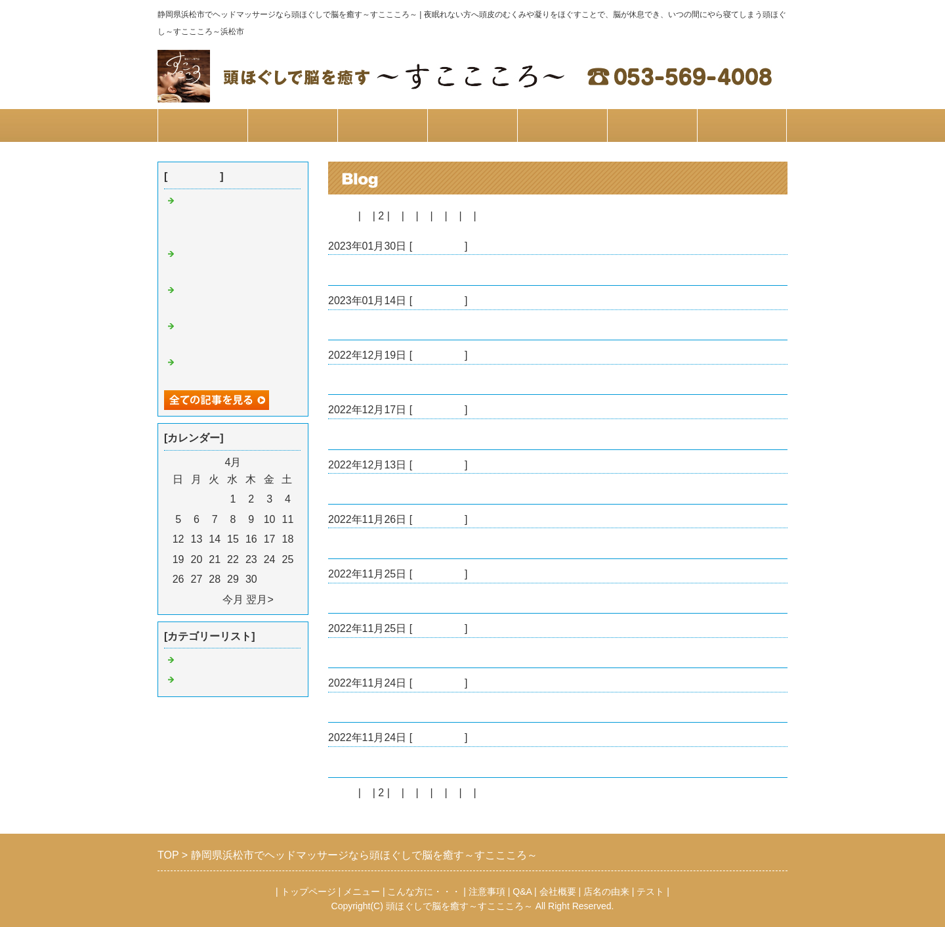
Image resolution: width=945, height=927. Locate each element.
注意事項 (472, 125)
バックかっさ (359, 269)
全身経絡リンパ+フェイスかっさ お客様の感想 (441, 434)
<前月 (205, 599)
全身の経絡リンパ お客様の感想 (407, 379)
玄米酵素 (349, 598)
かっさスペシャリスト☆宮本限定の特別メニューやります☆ (235, 218)
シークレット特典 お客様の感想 (407, 324)
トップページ (202, 125)
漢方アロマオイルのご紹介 (391, 707)
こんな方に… (382, 125)
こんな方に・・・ (424, 891)
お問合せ (742, 125)
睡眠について (208, 681)
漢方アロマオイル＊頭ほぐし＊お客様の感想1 (436, 761)
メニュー (292, 125)
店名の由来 (606, 891)
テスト (650, 891)
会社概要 (652, 125)
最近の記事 (193, 176)
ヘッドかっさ (359, 652)
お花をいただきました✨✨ (393, 543)
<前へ (341, 215)
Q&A (562, 125)
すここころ (438, 246)
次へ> (492, 215)
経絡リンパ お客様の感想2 (394, 488)
